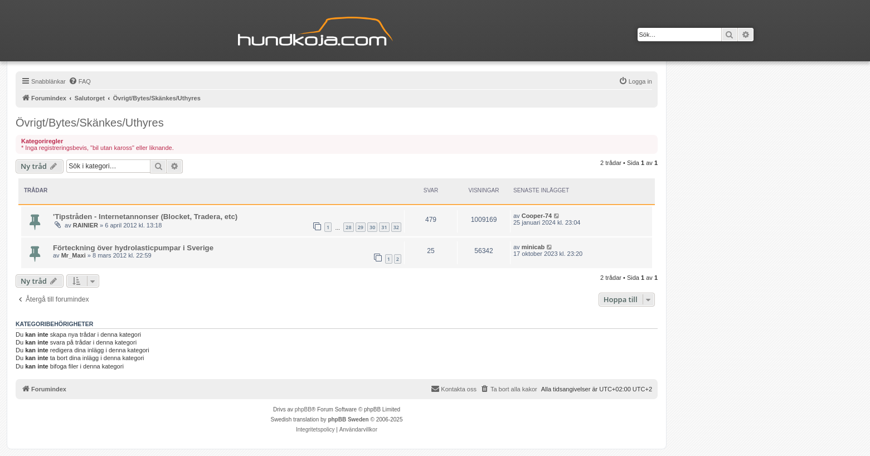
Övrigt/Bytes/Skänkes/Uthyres (90, 123)
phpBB (303, 409)
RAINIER (85, 225)
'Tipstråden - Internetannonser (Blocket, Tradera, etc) (145, 216)
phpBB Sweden (348, 419)
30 (372, 227)
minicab (533, 247)
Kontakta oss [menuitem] (454, 388)
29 (360, 227)
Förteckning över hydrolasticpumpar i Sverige (133, 248)
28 (348, 227)
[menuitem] (80, 81)
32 (396, 227)
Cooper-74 (537, 215)
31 (384, 227)
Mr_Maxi (73, 255)
